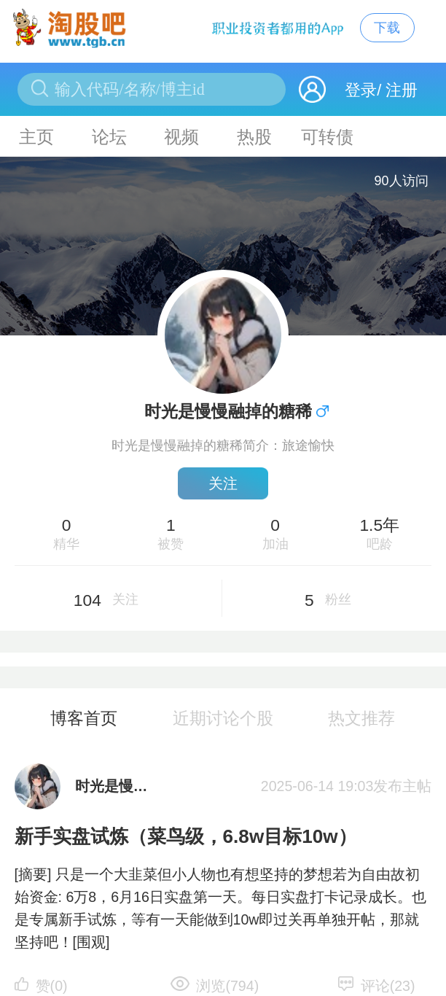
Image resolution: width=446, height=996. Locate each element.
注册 (402, 90)
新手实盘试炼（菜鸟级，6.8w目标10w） (186, 836)
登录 (361, 90)
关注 (223, 483)
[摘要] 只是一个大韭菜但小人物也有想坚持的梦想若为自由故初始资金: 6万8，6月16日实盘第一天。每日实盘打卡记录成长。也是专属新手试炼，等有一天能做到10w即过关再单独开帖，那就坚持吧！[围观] (220, 908)
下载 (387, 27)
